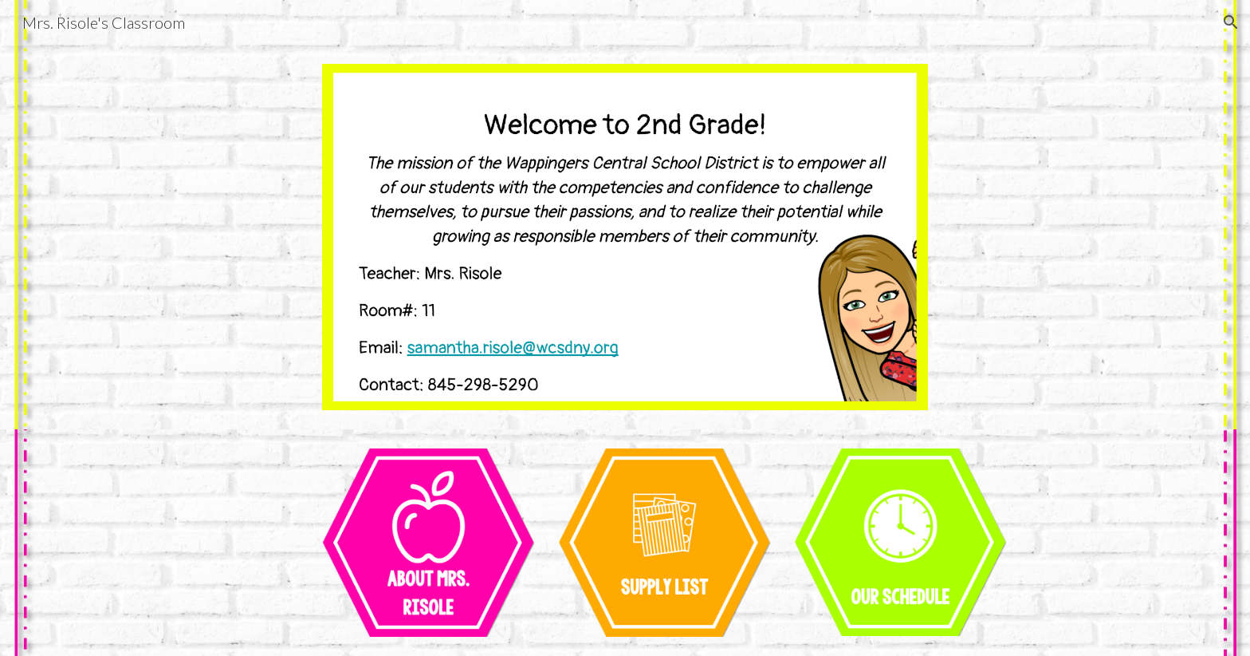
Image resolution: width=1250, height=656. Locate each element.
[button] (1231, 22)
